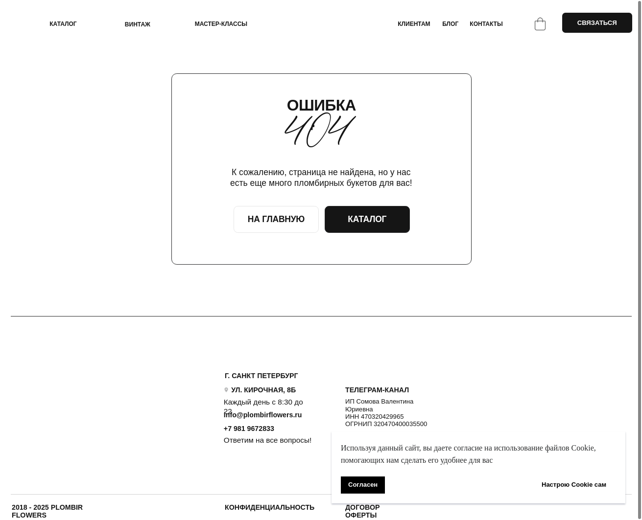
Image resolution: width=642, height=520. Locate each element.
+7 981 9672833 (249, 428)
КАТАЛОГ (62, 24)
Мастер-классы (221, 24)
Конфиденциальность (269, 507)
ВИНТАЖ (137, 24)
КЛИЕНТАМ (414, 24)
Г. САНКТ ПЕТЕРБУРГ (261, 376)
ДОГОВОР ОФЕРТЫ (362, 511)
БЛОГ (450, 24)
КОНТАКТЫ (486, 24)
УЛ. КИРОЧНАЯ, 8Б (263, 390)
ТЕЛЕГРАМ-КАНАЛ (377, 390)
